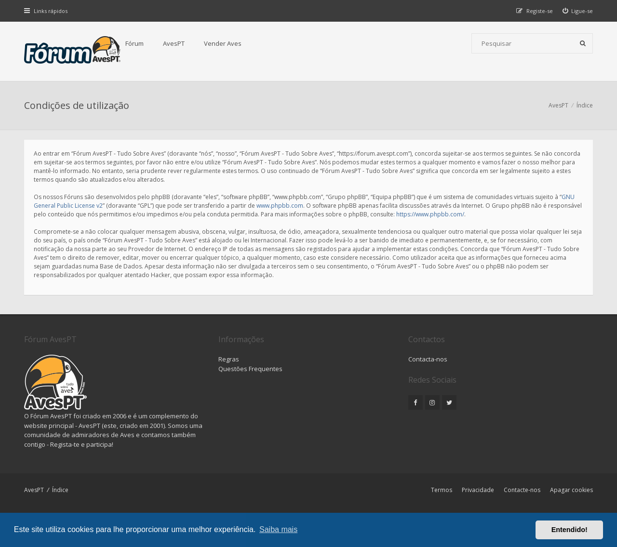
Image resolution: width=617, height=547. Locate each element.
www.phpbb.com (279, 205)
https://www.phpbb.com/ (430, 214)
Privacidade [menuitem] (478, 490)
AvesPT (174, 43)
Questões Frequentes (250, 368)
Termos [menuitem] (441, 490)
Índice (60, 490)
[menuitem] (578, 10)
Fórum (134, 43)
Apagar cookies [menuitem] (571, 490)
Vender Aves (222, 43)
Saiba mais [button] (278, 529)
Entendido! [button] (569, 530)
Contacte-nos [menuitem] (522, 490)
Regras (228, 359)
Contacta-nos (427, 359)
